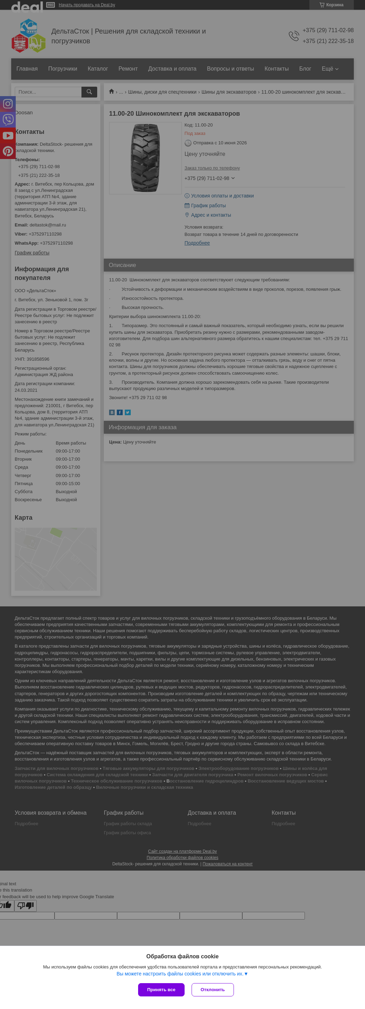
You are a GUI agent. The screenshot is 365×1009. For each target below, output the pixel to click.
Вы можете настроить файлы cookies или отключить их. (179, 973)
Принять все (161, 989)
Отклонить (213, 989)
